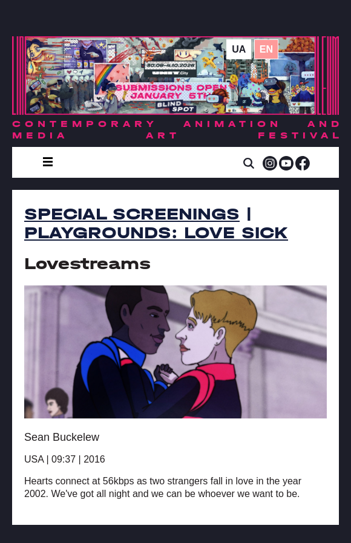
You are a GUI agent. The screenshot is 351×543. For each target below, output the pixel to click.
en (266, 49)
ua (239, 49)
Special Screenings (132, 214)
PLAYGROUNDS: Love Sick (156, 232)
